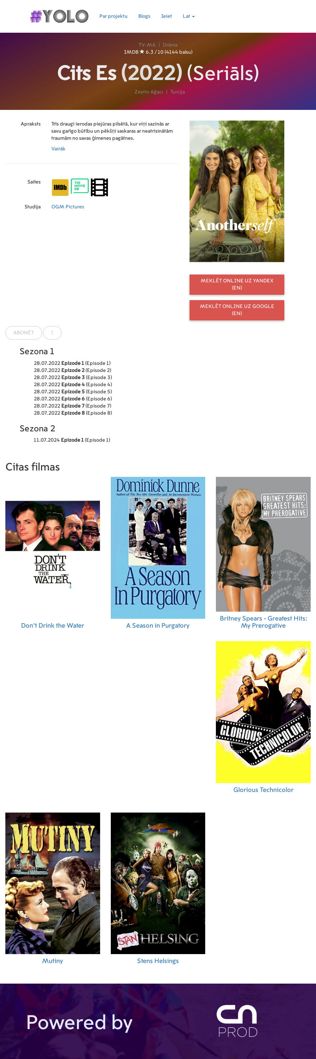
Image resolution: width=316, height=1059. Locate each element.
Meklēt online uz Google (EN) (237, 310)
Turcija (177, 92)
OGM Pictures (67, 206)
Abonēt (23, 332)
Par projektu (113, 16)
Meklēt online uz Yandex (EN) (237, 284)
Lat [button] (189, 16)
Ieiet (166, 16)
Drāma (170, 45)
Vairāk (58, 149)
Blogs (144, 16)
